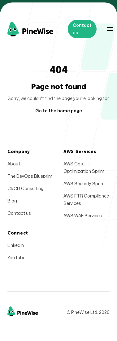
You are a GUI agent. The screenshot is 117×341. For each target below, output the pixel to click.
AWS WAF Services (82, 216)
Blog (12, 201)
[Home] (37, 29)
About (13, 164)
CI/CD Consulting (25, 189)
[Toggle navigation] (110, 29)
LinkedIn (15, 245)
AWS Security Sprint (84, 184)
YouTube (16, 258)
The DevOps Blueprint (30, 176)
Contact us (19, 213)
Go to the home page (58, 111)
